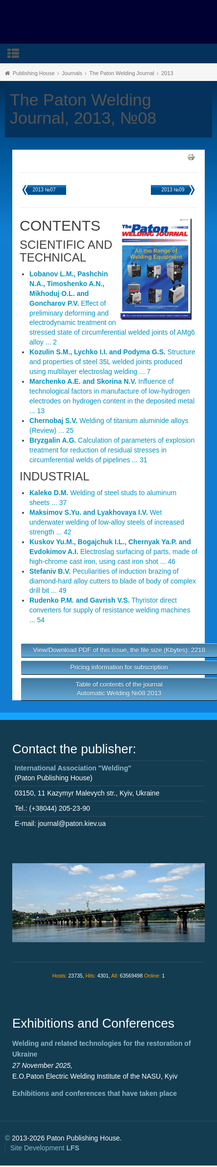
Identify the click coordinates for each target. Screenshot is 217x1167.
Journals (72, 73)
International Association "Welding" (73, 768)
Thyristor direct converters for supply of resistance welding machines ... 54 (109, 610)
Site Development (44, 1148)
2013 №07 (44, 189)
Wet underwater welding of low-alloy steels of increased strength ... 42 (106, 522)
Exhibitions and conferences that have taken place (94, 1093)
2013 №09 (173, 189)
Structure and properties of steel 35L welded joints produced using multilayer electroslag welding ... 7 (112, 361)
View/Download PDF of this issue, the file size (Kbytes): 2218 (119, 650)
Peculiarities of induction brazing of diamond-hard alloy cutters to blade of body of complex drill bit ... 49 (112, 581)
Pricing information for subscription (119, 667)
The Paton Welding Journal (121, 73)
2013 (167, 73)
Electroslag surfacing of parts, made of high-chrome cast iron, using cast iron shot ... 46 (113, 551)
